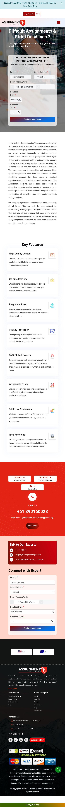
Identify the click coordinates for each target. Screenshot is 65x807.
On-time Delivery (18, 279)
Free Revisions (17, 434)
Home (36, 696)
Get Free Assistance (32, 119)
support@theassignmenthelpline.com (28, 555)
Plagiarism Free (17, 304)
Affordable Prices (18, 384)
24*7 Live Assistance (20, 409)
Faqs (10, 705)
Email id (14, 72)
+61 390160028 (21, 550)
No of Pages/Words (19, 82)
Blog (35, 708)
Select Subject (41, 72)
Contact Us (38, 710)
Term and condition (14, 696)
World (38, 14)
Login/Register (29, 14)
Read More (12, 689)
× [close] (62, 3)
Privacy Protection (19, 329)
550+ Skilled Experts (20, 355)
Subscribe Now (37, 740)
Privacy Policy (12, 699)
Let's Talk (32, 526)
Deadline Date (14, 93)
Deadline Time (14, 106)
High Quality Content (20, 253)
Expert (36, 702)
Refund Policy (12, 702)
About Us (37, 699)
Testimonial (38, 705)
